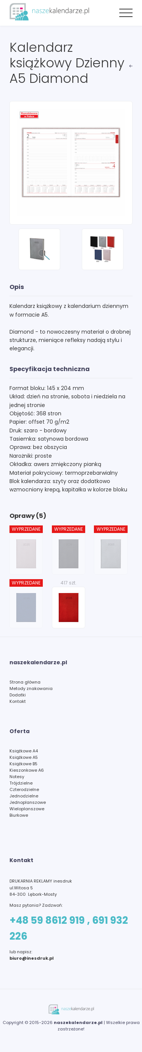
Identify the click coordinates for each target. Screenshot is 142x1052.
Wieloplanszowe (26, 809)
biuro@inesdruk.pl (31, 958)
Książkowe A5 (23, 757)
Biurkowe (18, 815)
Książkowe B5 (23, 764)
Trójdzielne (21, 783)
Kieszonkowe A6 (26, 770)
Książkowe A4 (23, 751)
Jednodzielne (23, 796)
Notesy (16, 777)
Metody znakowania (31, 688)
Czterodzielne (24, 789)
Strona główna (25, 682)
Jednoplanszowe (27, 802)
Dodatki (17, 695)
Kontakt (17, 701)
